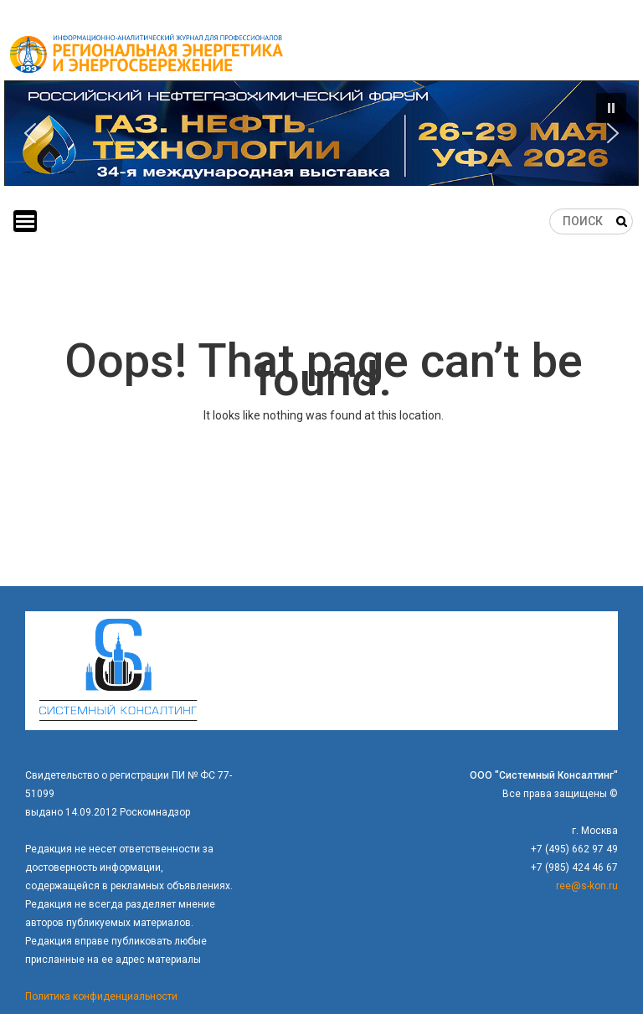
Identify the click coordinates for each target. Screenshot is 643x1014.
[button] (321, 133)
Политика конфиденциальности (101, 996)
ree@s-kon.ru (587, 886)
